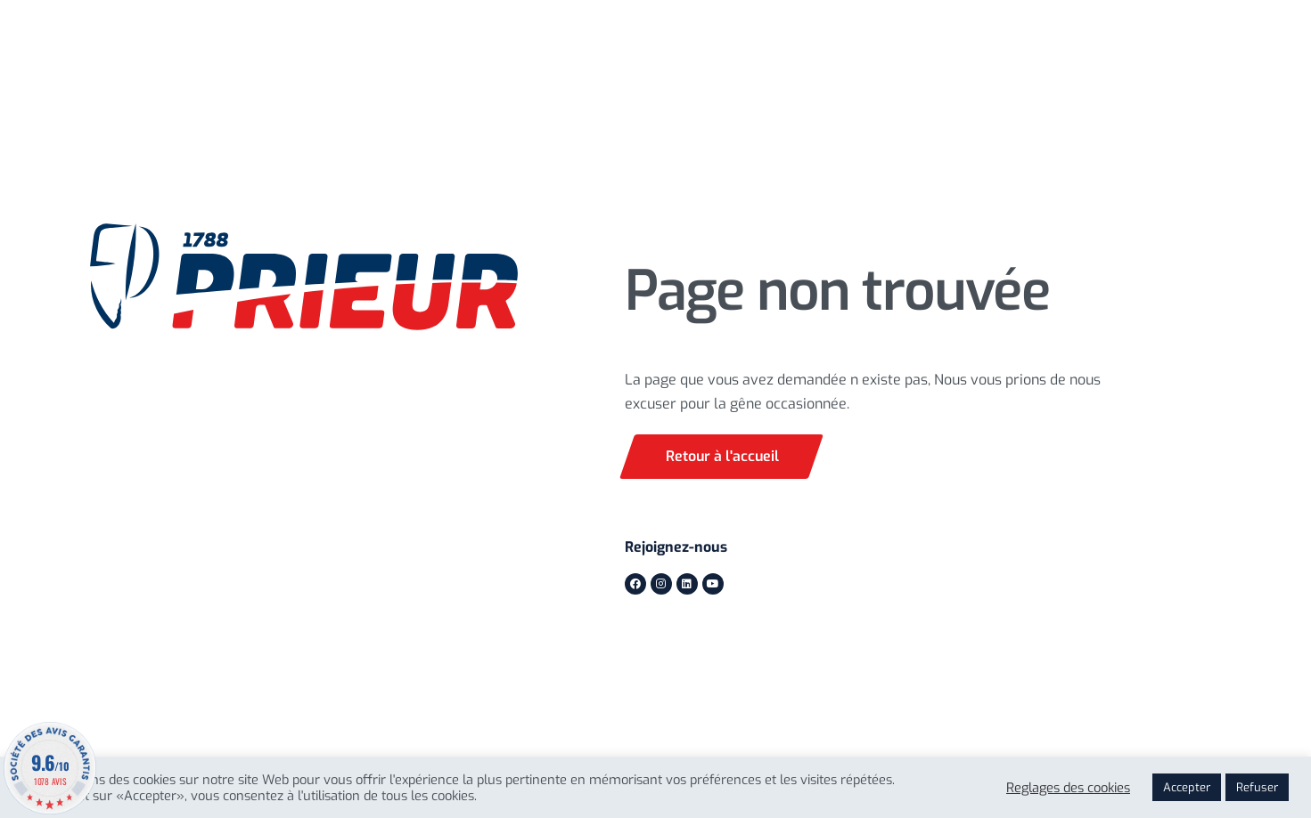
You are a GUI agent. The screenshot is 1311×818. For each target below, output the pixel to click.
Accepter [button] (1186, 787)
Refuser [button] (1257, 787)
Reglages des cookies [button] (1068, 788)
